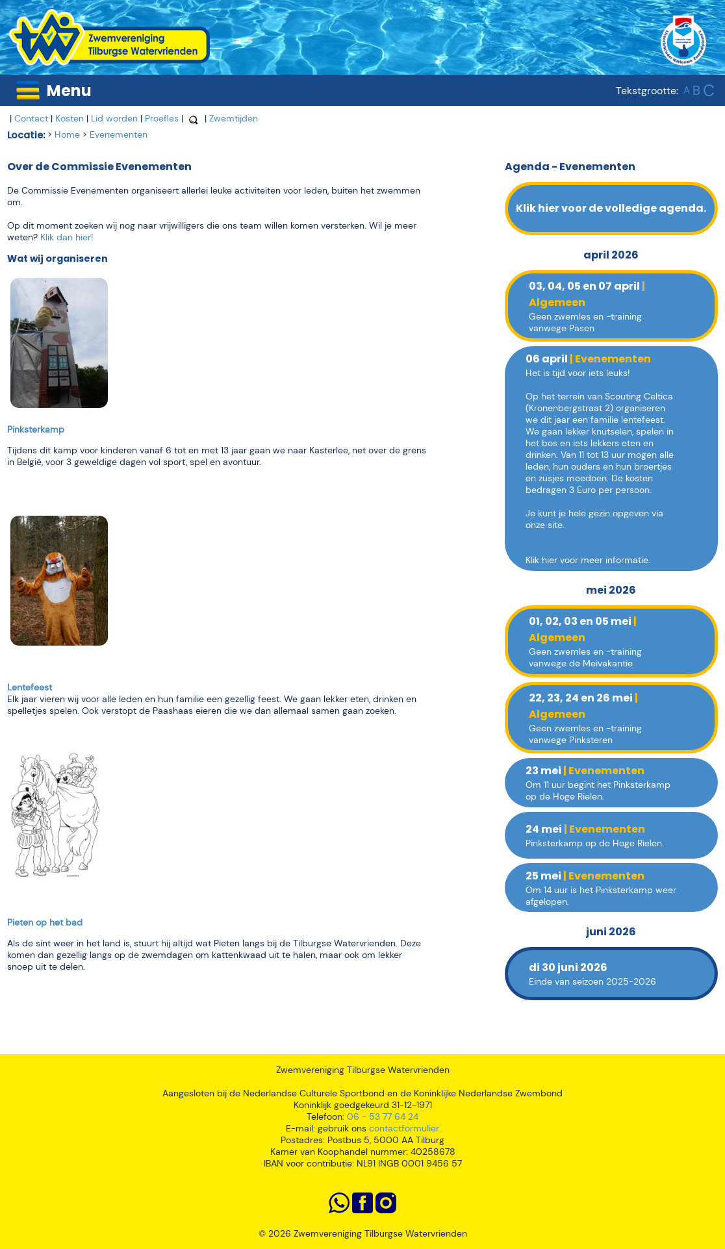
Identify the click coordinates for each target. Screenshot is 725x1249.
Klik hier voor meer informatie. (588, 560)
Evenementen (118, 134)
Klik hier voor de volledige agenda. (611, 208)
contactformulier (404, 1128)
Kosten (69, 118)
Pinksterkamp (35, 429)
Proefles (162, 118)
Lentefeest (29, 687)
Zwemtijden (233, 118)
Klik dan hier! (66, 237)
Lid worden (114, 118)
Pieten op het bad (45, 922)
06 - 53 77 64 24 (382, 1116)
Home (67, 134)
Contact (31, 118)
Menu (69, 90)
